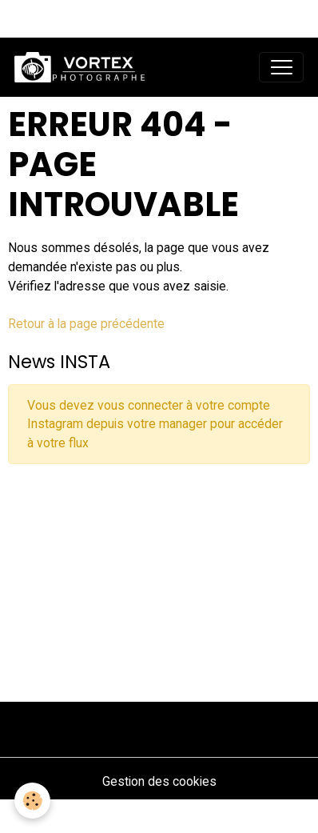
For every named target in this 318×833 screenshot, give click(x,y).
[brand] (83, 67)
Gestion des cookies (159, 781)
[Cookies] (32, 801)
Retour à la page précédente (86, 323)
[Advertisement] (159, 577)
